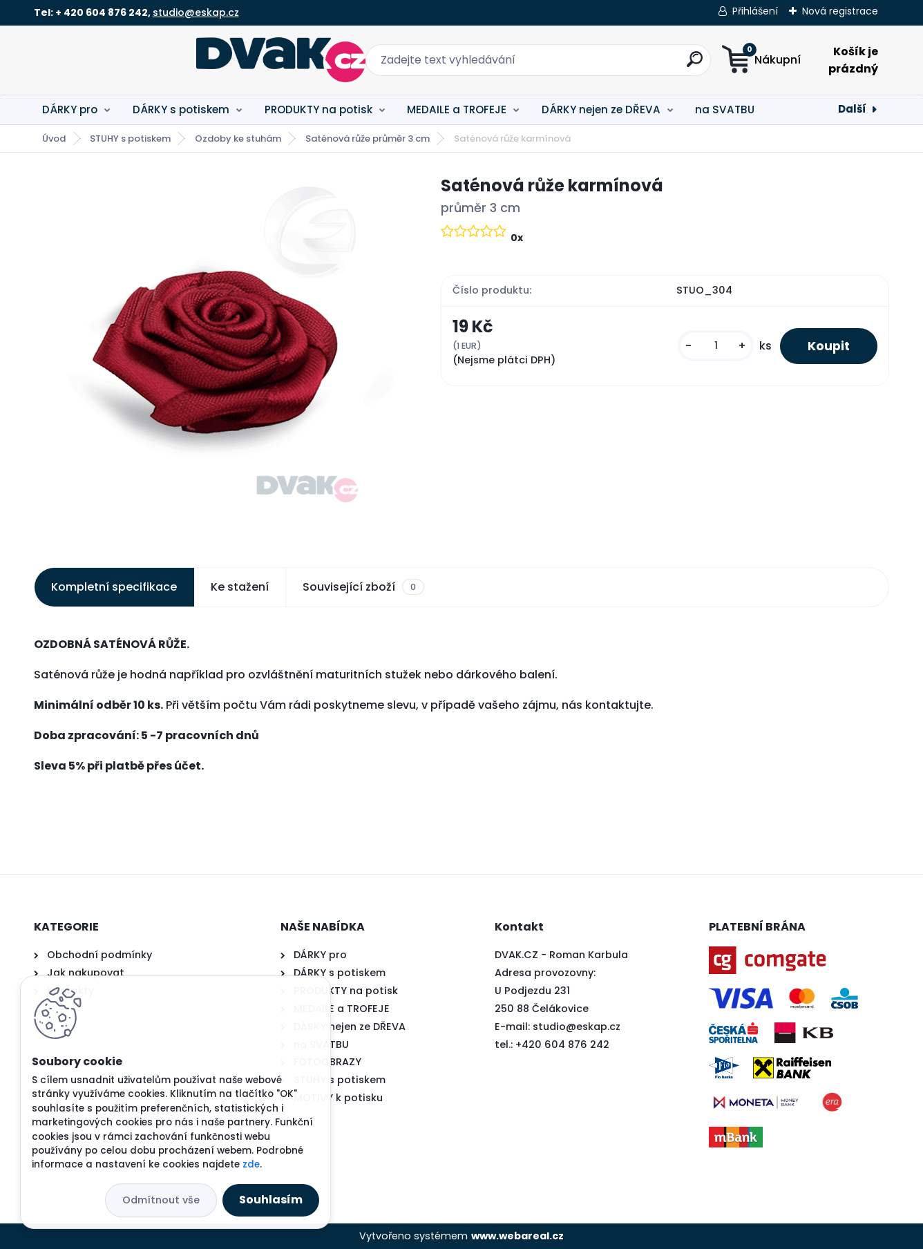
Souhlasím (271, 1200)
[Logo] (118, 60)
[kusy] (716, 345)
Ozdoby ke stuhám (238, 138)
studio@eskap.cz (196, 12)
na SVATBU (724, 109)
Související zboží (363, 587)
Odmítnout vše (161, 1200)
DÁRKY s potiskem (181, 109)
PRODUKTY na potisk (318, 109)
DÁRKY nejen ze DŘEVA (601, 109)
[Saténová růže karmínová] (215, 354)
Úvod (54, 138)
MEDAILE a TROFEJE (456, 109)
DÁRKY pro (69, 109)
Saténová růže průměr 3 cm (367, 138)
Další (852, 109)
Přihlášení (755, 11)
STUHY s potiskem (130, 138)
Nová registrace (840, 11)
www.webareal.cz (517, 1236)
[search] (598, 64)
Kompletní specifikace (114, 587)
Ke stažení (240, 587)
